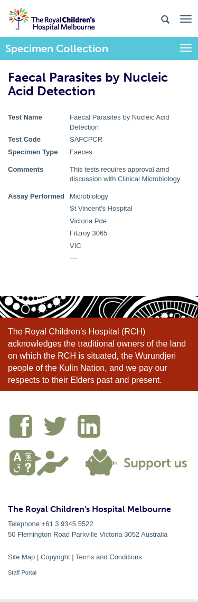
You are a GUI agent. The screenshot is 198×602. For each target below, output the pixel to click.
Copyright (55, 557)
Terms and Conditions (109, 557)
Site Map (21, 557)
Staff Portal (22, 572)
